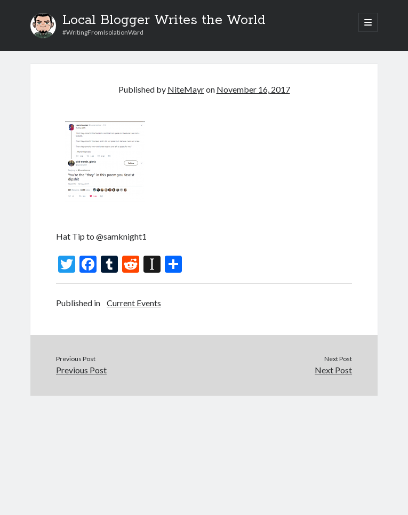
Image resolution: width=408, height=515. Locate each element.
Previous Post (81, 370)
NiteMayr (185, 89)
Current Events (134, 303)
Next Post (333, 370)
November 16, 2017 (253, 89)
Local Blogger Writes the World (164, 20)
